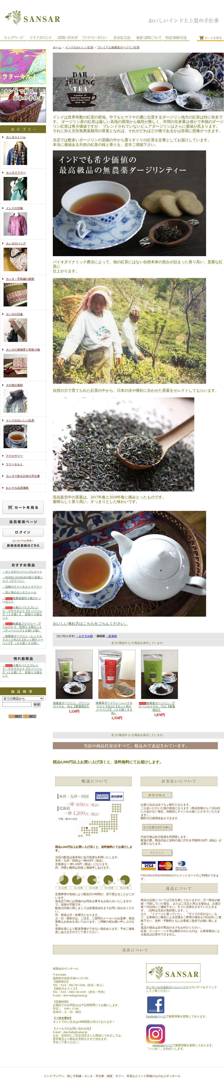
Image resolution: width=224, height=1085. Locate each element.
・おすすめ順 (84, 636)
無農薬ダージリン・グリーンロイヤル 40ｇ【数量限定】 (71, 704)
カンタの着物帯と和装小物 (23, 363)
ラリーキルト (14, 464)
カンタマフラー (23, 186)
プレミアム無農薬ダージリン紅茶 (118, 47)
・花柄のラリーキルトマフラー (22, 586)
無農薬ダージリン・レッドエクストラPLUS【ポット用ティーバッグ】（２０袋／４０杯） (114, 708)
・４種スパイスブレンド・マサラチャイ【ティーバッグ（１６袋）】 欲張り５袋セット (22, 612)
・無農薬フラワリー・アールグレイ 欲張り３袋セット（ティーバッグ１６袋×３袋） (22, 627)
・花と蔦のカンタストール (19, 592)
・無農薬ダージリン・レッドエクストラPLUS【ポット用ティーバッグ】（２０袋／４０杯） (22, 640)
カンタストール (23, 151)
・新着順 (111, 636)
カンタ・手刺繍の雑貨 (23, 292)
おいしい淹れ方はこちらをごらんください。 (90, 624)
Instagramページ (162, 1045)
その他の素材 (23, 399)
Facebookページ (156, 1016)
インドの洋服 (23, 222)
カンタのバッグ (23, 257)
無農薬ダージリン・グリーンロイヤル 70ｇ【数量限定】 (156, 706)
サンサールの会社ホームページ (166, 987)
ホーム (57, 47)
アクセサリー (14, 456)
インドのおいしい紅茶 (23, 434)
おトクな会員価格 (17, 488)
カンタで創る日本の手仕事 (23, 476)
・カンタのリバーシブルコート (22, 571)
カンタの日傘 (23, 328)
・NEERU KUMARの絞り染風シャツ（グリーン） (22, 579)
